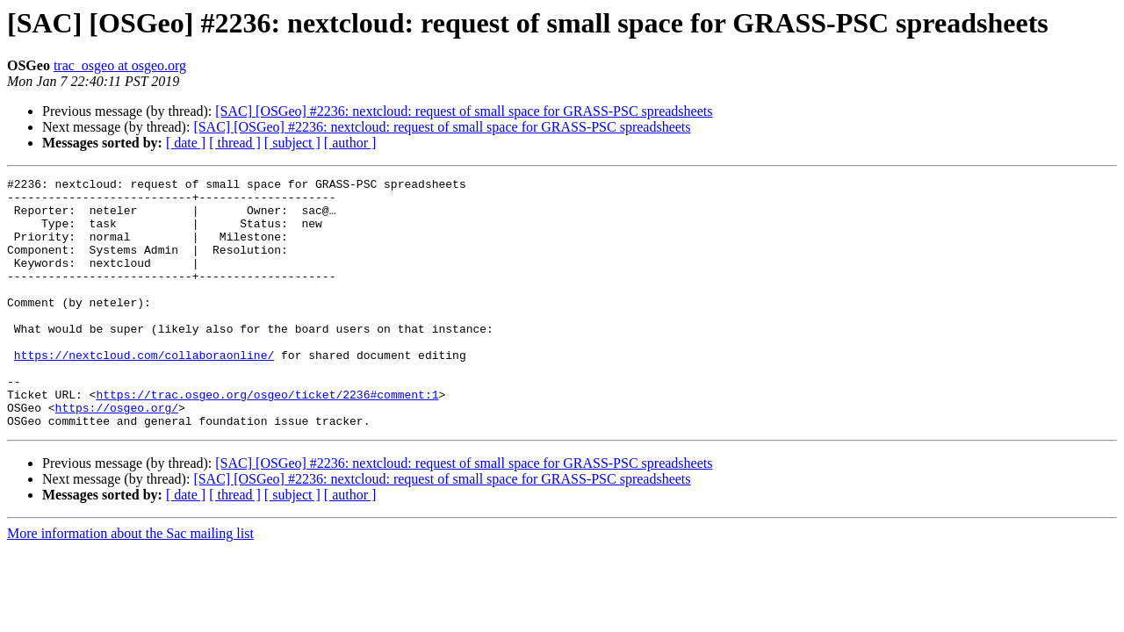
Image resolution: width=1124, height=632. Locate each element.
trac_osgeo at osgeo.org (120, 65)
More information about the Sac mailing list (130, 583)
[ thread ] (235, 142)
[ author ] (350, 142)
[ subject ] (292, 142)
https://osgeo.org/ (116, 455)
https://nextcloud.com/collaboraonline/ (144, 391)
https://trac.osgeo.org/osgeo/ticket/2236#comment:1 (267, 439)
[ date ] (185, 142)
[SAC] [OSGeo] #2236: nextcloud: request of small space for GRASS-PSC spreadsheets (463, 111)
